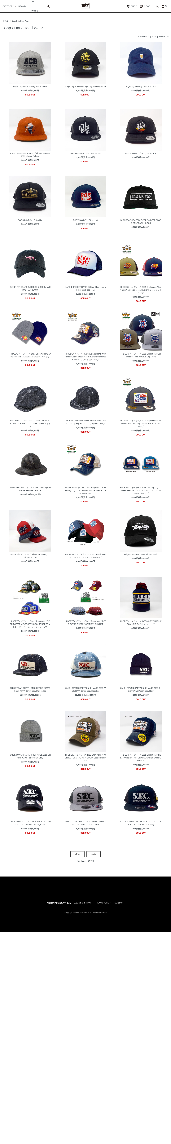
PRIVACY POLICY (103, 903)
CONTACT (119, 903)
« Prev (77, 854)
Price (154, 36)
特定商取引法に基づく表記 (59, 903)
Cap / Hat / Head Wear (20, 21)
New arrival (164, 36)
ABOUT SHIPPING (82, 903)
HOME (5, 21)
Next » (93, 854)
